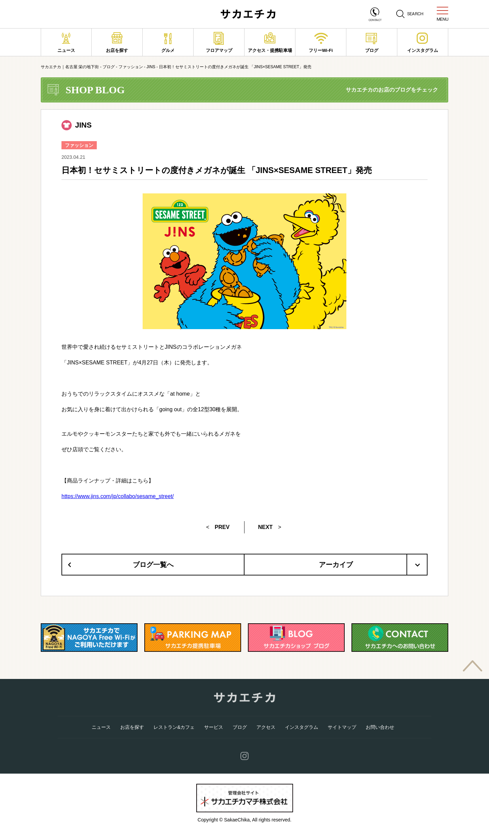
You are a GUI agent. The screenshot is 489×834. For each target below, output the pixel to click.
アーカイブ (373, 564)
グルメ (168, 42)
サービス (213, 727)
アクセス (265, 727)
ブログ (372, 42)
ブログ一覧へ (153, 564)
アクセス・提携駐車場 (270, 42)
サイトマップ (342, 727)
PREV (222, 527)
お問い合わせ (380, 727)
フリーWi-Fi (321, 42)
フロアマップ (219, 42)
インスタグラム (422, 42)
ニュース (66, 42)
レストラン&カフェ (174, 727)
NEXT (265, 527)
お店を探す (117, 42)
